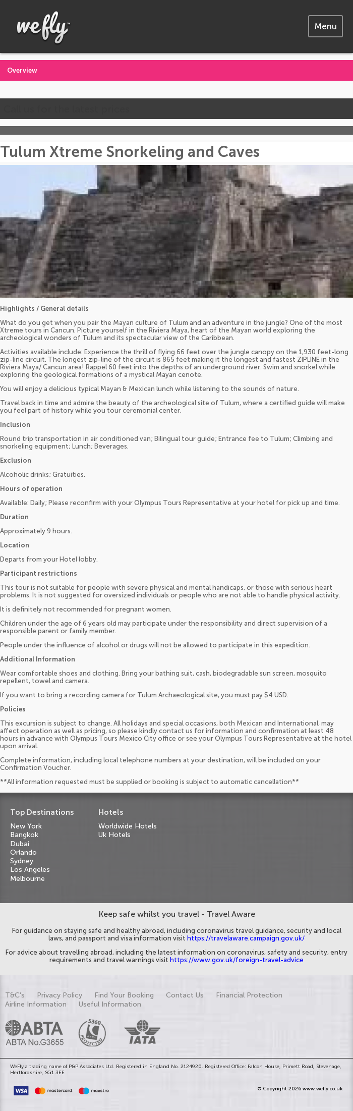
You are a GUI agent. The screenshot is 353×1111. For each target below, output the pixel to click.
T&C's (15, 995)
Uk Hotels (114, 834)
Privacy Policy (59, 995)
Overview (22, 70)
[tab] (325, 26)
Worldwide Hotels (127, 826)
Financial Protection (249, 995)
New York (26, 826)
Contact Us (185, 995)
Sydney (21, 861)
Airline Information (36, 1004)
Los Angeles (30, 869)
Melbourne (27, 878)
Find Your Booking (124, 995)
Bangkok (24, 834)
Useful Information (110, 1004)
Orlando (23, 852)
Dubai (19, 844)
